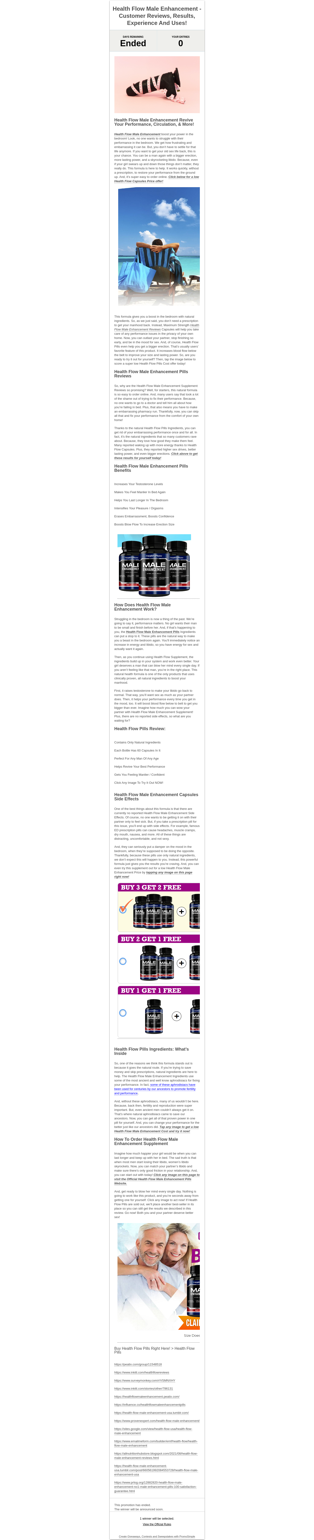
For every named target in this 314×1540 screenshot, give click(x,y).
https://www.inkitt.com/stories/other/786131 (143, 1388)
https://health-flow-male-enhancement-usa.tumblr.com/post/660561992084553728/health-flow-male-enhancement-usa (156, 1470)
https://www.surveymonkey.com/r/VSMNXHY (144, 1380)
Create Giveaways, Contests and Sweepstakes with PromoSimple (157, 1536)
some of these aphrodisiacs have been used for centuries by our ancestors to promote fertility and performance (155, 1089)
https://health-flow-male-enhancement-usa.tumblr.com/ (151, 1413)
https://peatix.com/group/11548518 (138, 1364)
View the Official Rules (157, 1524)
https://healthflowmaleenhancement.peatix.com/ (147, 1396)
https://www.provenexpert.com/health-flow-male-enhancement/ (157, 1421)
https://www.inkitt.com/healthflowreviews (141, 1372)
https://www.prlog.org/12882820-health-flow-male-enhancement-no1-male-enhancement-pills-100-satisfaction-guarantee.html (155, 1487)
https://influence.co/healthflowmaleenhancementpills (150, 1404)
